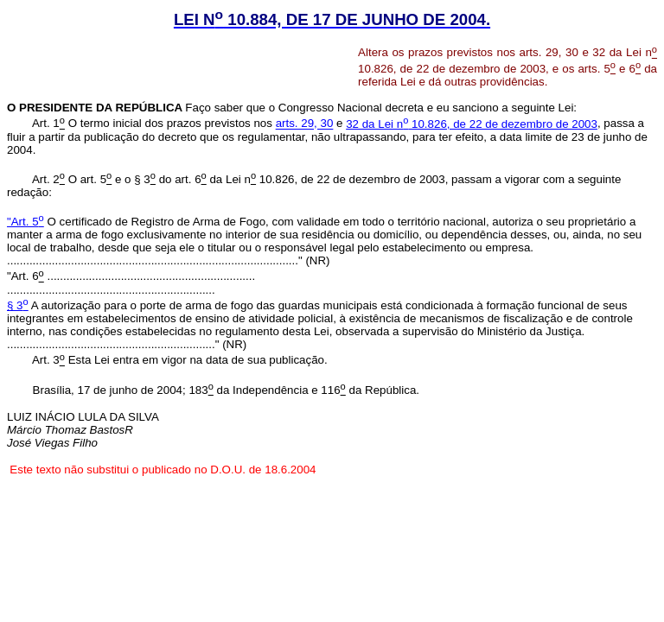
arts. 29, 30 (305, 123)
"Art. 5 (25, 221)
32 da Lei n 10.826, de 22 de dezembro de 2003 (471, 123)
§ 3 (18, 305)
